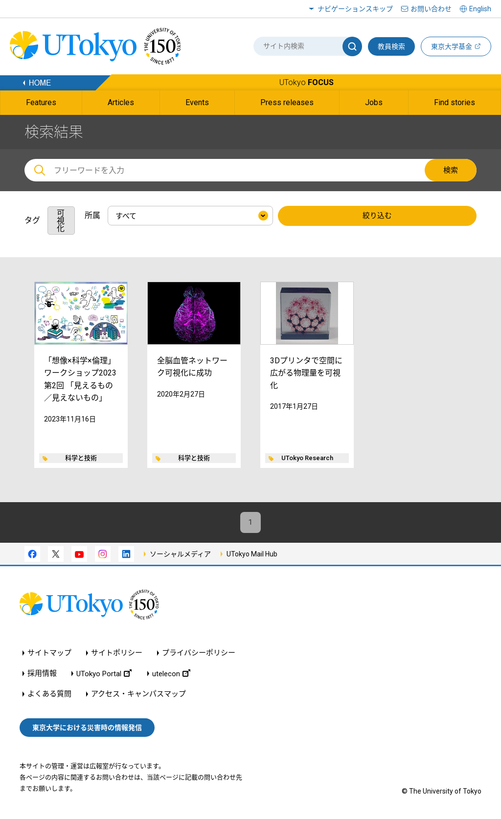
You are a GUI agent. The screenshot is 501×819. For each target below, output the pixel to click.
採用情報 (42, 675)
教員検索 (391, 46)
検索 (450, 170)
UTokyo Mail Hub (252, 555)
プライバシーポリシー (198, 654)
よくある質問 (49, 695)
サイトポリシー (116, 654)
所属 (92, 215)
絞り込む (377, 216)
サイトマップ (49, 654)
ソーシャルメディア (180, 555)
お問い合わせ (431, 8)
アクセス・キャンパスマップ (138, 695)
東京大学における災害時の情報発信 (87, 728)
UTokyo (306, 82)
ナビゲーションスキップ (355, 8)
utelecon (171, 675)
